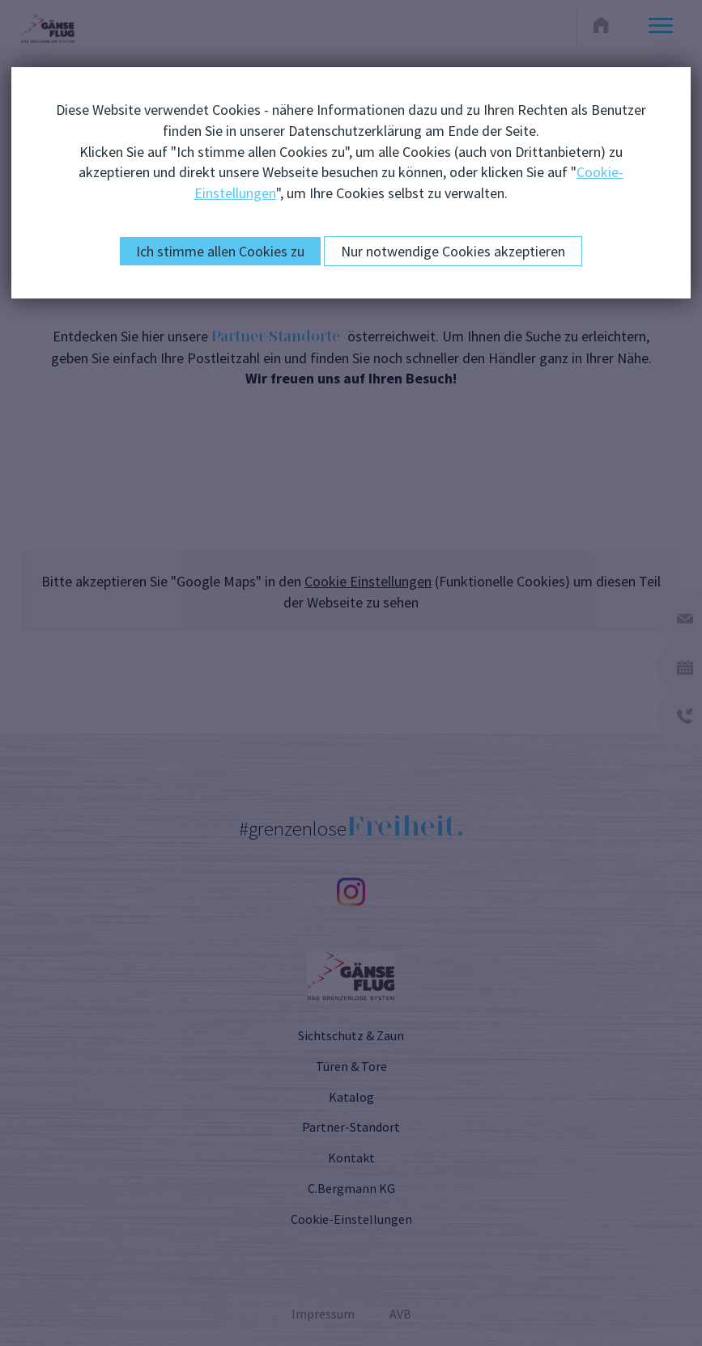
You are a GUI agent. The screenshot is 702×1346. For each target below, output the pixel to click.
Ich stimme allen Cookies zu (220, 251)
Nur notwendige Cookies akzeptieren (453, 251)
